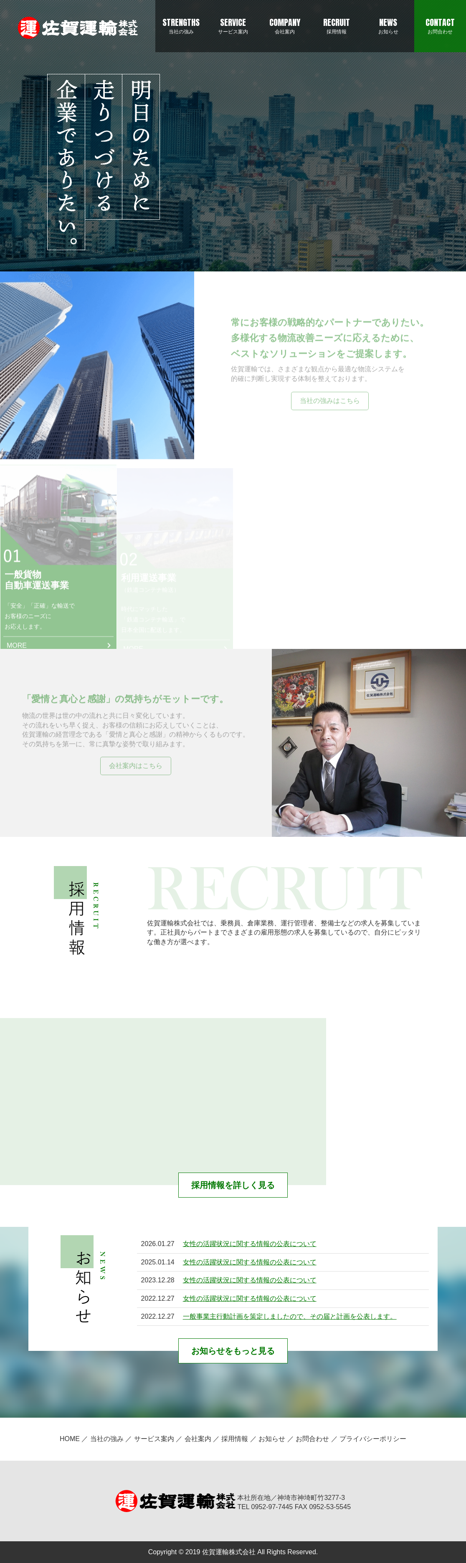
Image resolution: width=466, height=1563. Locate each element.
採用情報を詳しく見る (233, 1185)
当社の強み (181, 25)
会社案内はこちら (135, 766)
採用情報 (336, 25)
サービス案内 (233, 25)
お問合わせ (440, 25)
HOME (70, 1438)
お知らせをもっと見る (233, 1350)
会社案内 (285, 25)
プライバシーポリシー (372, 1438)
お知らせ (388, 25)
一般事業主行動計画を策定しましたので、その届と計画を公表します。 (290, 1316)
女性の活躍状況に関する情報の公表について (250, 1243)
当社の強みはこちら (330, 401)
